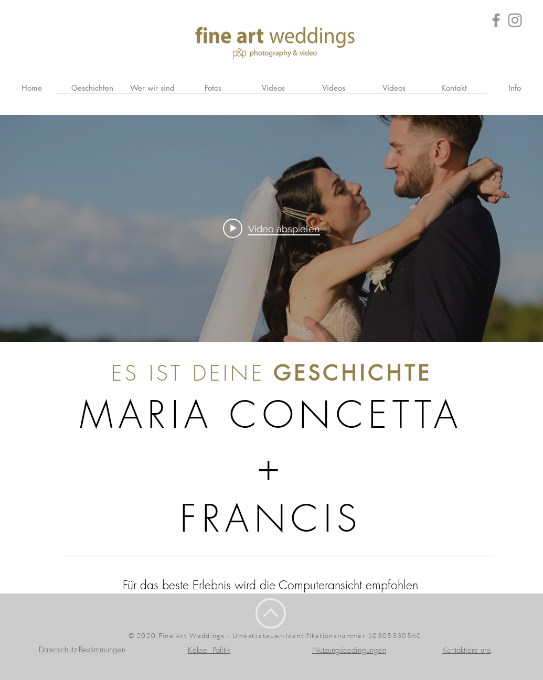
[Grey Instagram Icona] (515, 20)
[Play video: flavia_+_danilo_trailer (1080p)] (271, 228)
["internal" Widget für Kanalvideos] (271, 228)
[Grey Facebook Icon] (496, 20)
